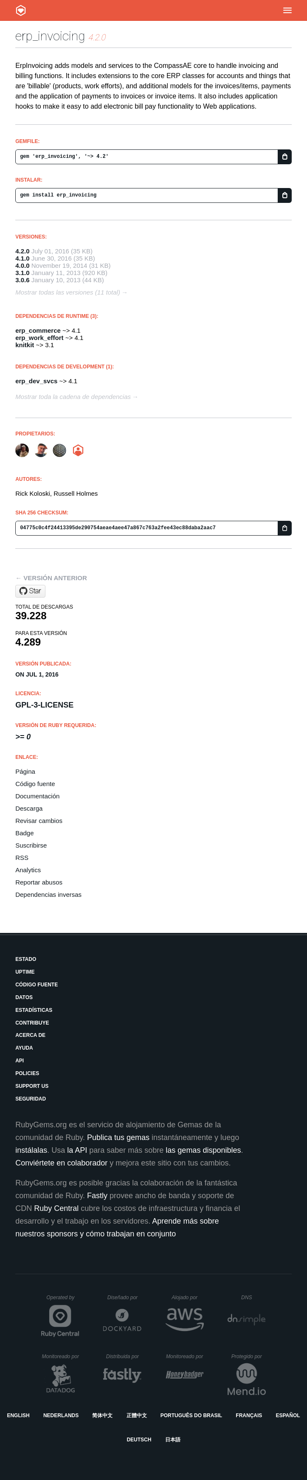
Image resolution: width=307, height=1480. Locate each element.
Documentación (37, 796)
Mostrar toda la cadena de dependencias (73, 396)
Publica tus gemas (118, 1137)
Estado (25, 959)
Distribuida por (124, 1356)
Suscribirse (31, 845)
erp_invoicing (50, 35)
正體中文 (137, 1415)
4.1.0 (22, 258)
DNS (253, 1297)
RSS (21, 857)
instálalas (31, 1150)
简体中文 (102, 1415)
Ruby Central (56, 1208)
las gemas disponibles (203, 1150)
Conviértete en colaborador (61, 1163)
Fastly (97, 1195)
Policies (27, 1073)
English (18, 1415)
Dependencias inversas (48, 894)
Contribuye (32, 1023)
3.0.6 (22, 280)
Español (288, 1415)
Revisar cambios (38, 820)
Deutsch (139, 1440)
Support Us (31, 1086)
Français (249, 1415)
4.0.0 (22, 265)
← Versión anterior (51, 577)
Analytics (28, 869)
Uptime (24, 972)
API (19, 1061)
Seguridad (30, 1099)
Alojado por (187, 1297)
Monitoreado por (61, 1356)
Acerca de (30, 1035)
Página (25, 771)
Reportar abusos (38, 882)
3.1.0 (22, 272)
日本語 (172, 1440)
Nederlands (61, 1415)
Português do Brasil (191, 1415)
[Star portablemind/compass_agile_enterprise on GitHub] (30, 591)
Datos (24, 997)
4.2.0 (22, 251)
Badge (24, 833)
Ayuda (24, 1048)
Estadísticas (33, 1010)
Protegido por (248, 1356)
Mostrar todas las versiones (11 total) (67, 292)
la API (77, 1150)
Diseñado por (124, 1297)
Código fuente (35, 783)
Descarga (28, 808)
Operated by (62, 1300)
